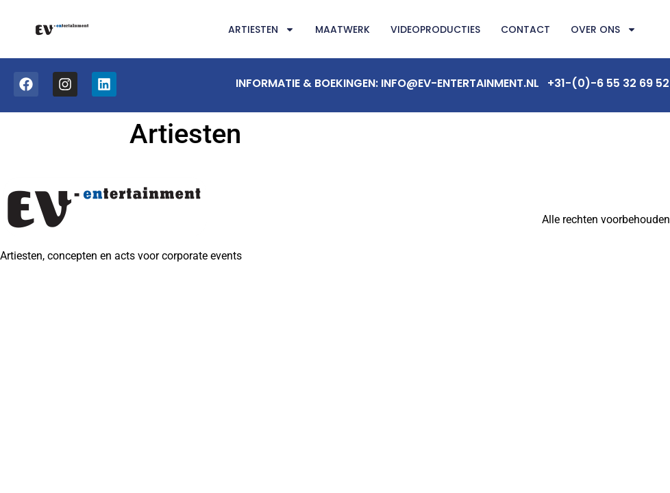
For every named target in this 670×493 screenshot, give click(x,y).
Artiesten (261, 29)
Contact (525, 29)
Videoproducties (435, 29)
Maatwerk (342, 29)
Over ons (603, 29)
